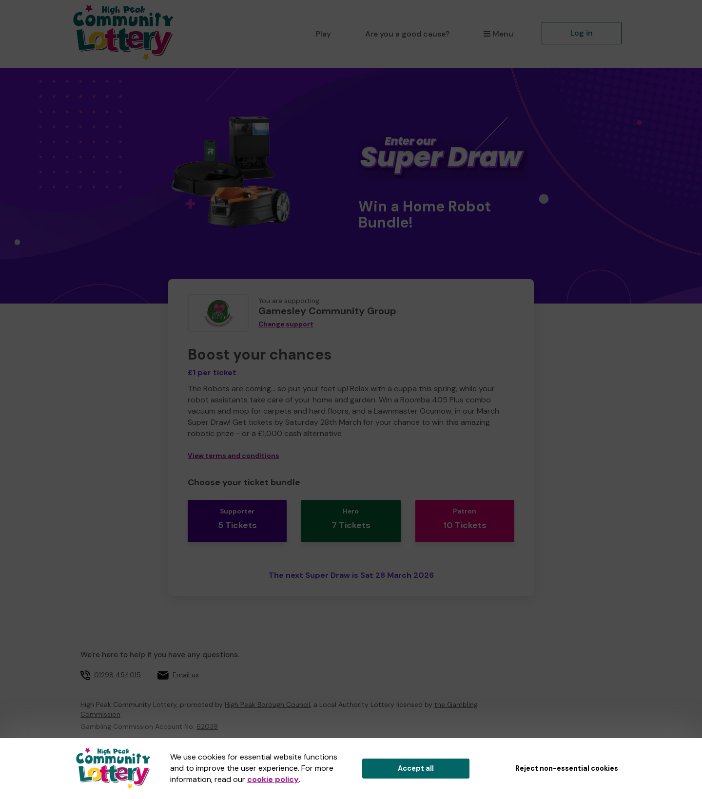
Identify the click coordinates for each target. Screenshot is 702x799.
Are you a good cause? (407, 34)
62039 (207, 718)
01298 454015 (117, 667)
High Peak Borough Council (267, 696)
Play (323, 34)
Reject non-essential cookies (566, 768)
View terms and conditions (233, 456)
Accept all (416, 768)
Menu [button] (498, 34)
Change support (285, 324)
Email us (186, 667)
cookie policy (273, 779)
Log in (581, 33)
